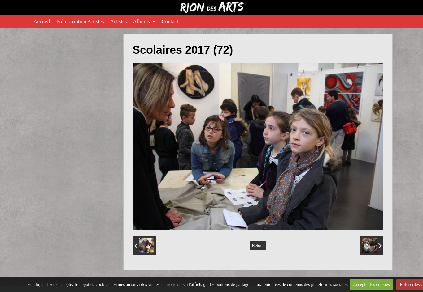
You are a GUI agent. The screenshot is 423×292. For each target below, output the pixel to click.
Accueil (41, 21)
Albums (141, 21)
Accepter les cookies (371, 284)
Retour (258, 245)
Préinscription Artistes (80, 21)
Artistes (118, 21)
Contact (170, 21)
